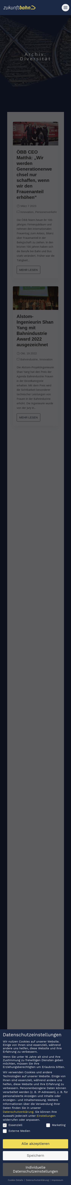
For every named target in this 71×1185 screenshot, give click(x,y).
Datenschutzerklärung (18, 1112)
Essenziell (12, 1125)
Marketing (56, 1125)
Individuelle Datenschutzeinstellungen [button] (35, 1170)
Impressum (57, 1180)
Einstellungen (46, 1116)
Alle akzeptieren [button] (35, 1144)
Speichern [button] (35, 1156)
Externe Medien (16, 1131)
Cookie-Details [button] (16, 1180)
